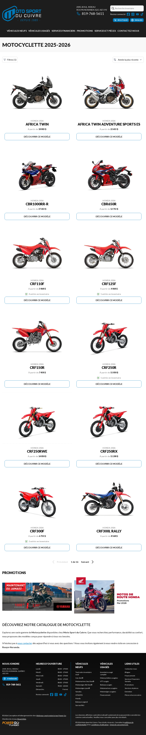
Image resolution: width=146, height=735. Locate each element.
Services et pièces (105, 30)
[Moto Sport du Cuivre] (21, 13)
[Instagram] (133, 14)
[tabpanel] (52, 679)
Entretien (128, 692)
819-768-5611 (90, 13)
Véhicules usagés (39, 30)
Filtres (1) (10, 59)
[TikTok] (142, 14)
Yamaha (78, 692)
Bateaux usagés (106, 685)
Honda (78, 698)
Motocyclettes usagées (109, 678)
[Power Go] (34, 723)
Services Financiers (63, 30)
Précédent (59, 562)
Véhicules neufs (17, 30)
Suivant (88, 562)
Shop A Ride (21, 719)
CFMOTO (79, 695)
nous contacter (25, 643)
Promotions (85, 30)
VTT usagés (104, 681)
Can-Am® (79, 678)
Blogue (127, 672)
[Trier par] (128, 60)
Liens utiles (132, 663)
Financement (105, 695)
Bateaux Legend (81, 702)
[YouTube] (137, 14)
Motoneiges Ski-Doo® (83, 685)
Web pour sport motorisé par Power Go (51, 715)
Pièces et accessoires (133, 695)
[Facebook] (128, 14)
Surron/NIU (79, 705)
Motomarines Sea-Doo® (84, 681)
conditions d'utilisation (100, 725)
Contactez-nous (128, 30)
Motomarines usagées (108, 688)
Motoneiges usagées (108, 692)
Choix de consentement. (119, 725)
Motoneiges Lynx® (82, 688)
